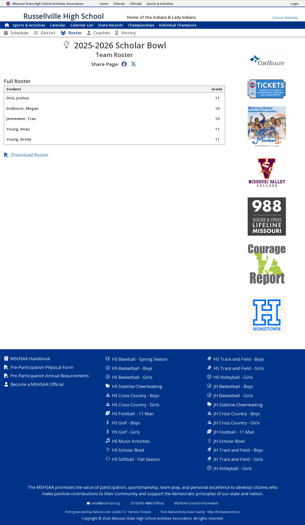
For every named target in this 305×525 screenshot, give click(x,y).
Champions (177, 25)
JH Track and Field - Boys (238, 450)
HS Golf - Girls (126, 432)
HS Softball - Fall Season (136, 459)
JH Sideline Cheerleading (238, 405)
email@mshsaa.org (105, 503)
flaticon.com (102, 512)
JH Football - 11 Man (234, 432)
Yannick (133, 512)
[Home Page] (104, 3)
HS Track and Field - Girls (239, 368)
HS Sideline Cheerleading (137, 386)
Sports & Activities (29, 25)
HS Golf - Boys (126, 423)
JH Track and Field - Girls (238, 459)
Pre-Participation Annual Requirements (49, 375)
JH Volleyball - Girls (233, 468)
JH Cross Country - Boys (237, 413)
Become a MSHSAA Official (37, 384)
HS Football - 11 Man (133, 413)
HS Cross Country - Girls (135, 405)
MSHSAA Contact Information (196, 503)
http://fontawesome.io (223, 512)
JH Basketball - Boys (233, 386)
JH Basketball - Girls (233, 395)
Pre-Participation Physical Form (41, 367)
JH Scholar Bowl (229, 441)
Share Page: (105, 64)
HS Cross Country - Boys (135, 395)
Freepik (145, 512)
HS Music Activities (131, 441)
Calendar (57, 25)
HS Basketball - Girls (132, 377)
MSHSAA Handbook (30, 358)
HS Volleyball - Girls (233, 377)
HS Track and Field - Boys (239, 359)
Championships (141, 25)
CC (124, 512)
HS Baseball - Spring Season (139, 359)
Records (110, 25)
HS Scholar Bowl (128, 450)
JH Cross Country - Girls (237, 423)
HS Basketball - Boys (132, 368)
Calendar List (81, 25)
